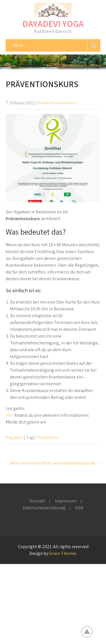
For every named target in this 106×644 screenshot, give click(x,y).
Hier (10, 415)
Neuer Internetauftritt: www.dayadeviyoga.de (55, 463)
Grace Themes (63, 553)
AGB (79, 508)
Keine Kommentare (57, 103)
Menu (18, 45)
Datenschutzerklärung (44, 508)
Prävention (48, 437)
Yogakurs (14, 437)
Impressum (66, 501)
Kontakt (37, 501)
